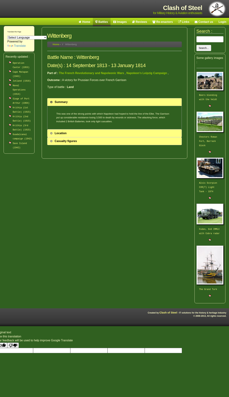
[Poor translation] (13, 345)
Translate (16, 45)
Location (61, 133)
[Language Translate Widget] (27, 37)
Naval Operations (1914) (19, 89)
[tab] (114, 102)
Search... (204, 48)
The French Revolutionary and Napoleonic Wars (92, 73)
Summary (61, 101)
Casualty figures (66, 141)
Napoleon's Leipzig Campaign (147, 73)
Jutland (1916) (22, 81)
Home (56, 44)
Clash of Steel (168, 312)
